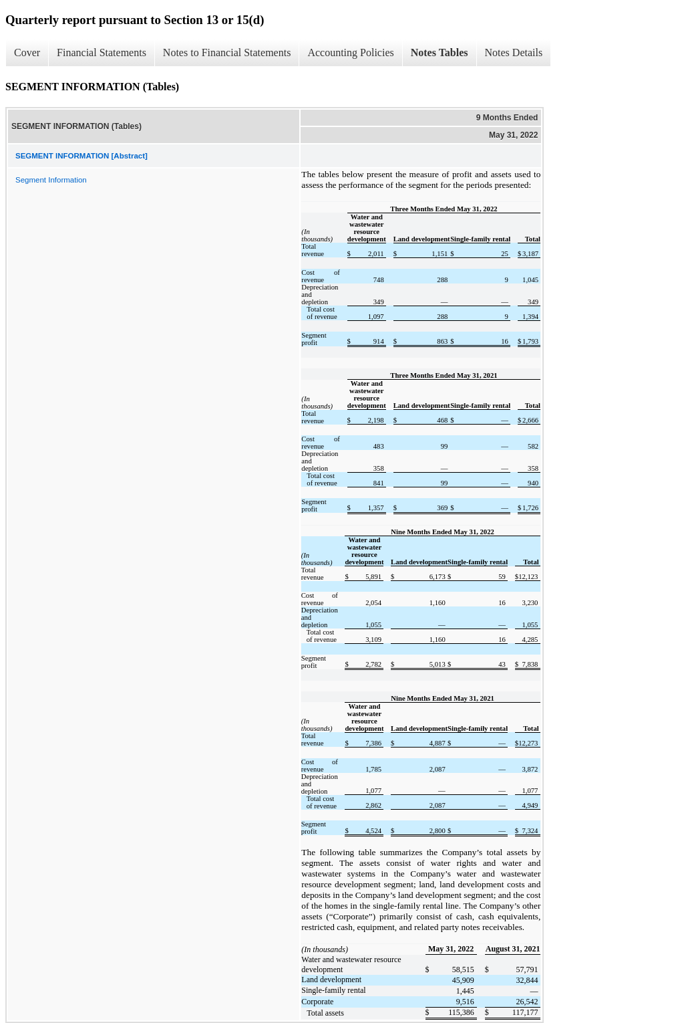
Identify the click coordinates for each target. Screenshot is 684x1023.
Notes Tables (439, 52)
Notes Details (514, 52)
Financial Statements (101, 52)
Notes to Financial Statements (227, 52)
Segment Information (51, 180)
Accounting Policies (350, 52)
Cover (27, 52)
